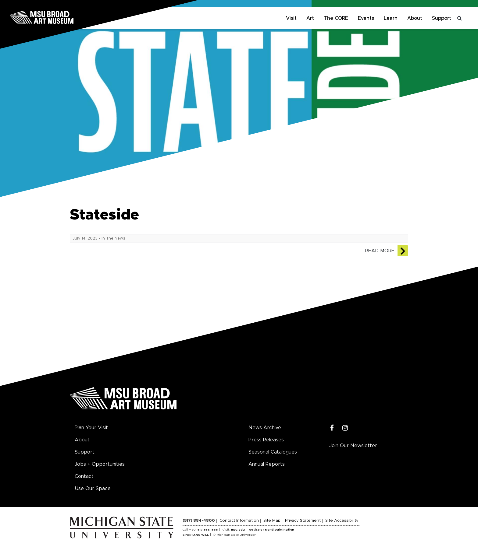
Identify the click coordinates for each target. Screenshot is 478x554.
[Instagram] (345, 428)
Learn (391, 18)
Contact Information (239, 521)
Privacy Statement (303, 521)
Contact (84, 476)
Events (366, 18)
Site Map (271, 521)
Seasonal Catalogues (272, 452)
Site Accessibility (341, 521)
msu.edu (238, 529)
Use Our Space (93, 488)
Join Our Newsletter (353, 445)
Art (310, 18)
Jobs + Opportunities (100, 464)
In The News (113, 238)
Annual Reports (266, 464)
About (414, 18)
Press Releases (266, 439)
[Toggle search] (459, 18)
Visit (291, 18)
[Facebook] (332, 428)
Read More (379, 250)
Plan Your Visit (91, 427)
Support (441, 18)
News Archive (264, 427)
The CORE (336, 18)
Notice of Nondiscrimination (271, 529)
